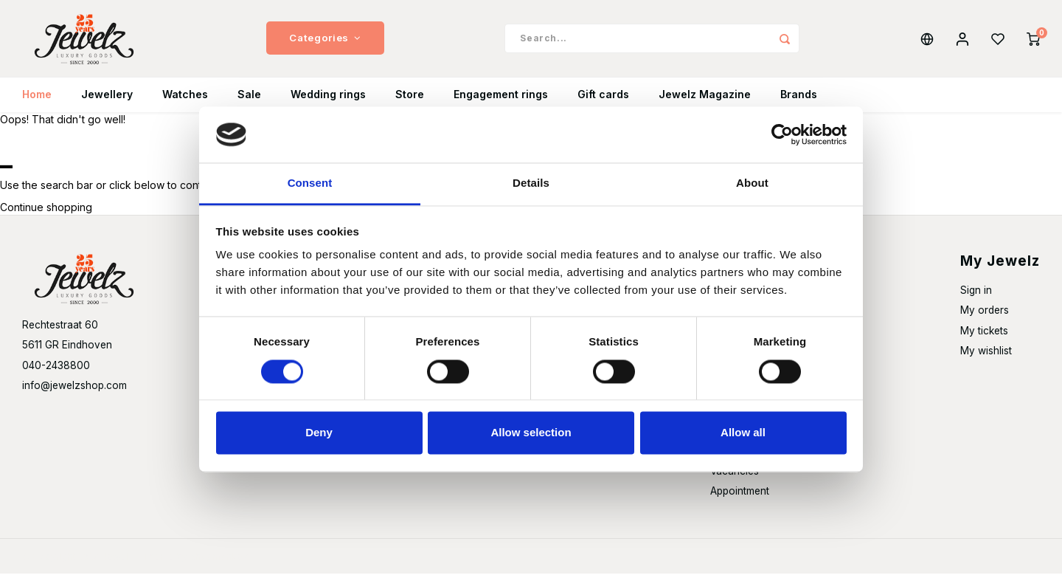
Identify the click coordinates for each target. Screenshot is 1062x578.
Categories (325, 41)
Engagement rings (501, 99)
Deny (319, 433)
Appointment (739, 495)
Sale (249, 99)
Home (37, 99)
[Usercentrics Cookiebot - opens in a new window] (782, 134)
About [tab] (752, 183)
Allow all (743, 433)
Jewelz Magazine (705, 99)
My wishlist (986, 355)
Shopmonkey (219, 560)
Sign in (976, 295)
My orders (984, 315)
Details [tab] (531, 183)
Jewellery (107, 99)
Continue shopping (46, 212)
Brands (798, 99)
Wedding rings (328, 99)
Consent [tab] (310, 183)
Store (409, 99)
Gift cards (603, 99)
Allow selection (530, 433)
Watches (185, 99)
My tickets (984, 335)
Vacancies (734, 475)
